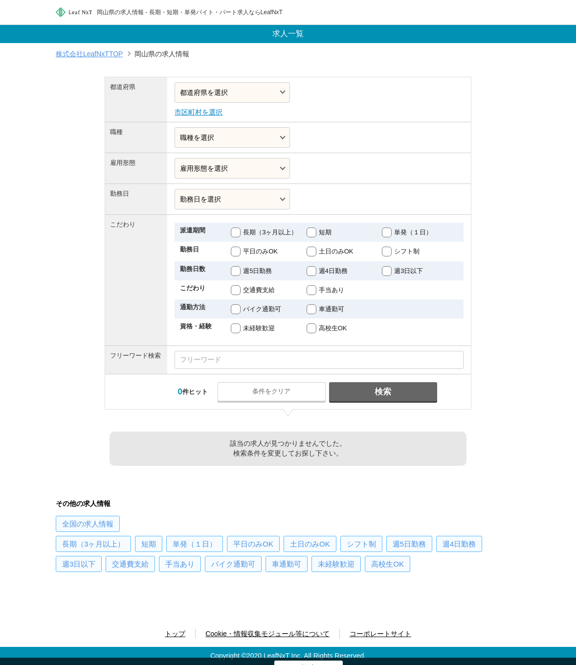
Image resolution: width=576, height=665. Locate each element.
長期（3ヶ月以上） (270, 232)
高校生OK (333, 328)
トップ (175, 634)
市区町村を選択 (198, 112)
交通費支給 (259, 290)
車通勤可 (331, 309)
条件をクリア (272, 391)
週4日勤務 (333, 271)
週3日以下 (408, 271)
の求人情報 (87, 524)
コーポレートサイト (380, 634)
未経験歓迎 (259, 328)
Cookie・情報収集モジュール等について (267, 634)
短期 (325, 232)
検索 (383, 391)
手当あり (331, 290)
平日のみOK (260, 251)
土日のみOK (336, 251)
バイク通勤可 (262, 309)
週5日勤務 (257, 271)
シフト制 (407, 251)
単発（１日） (413, 232)
